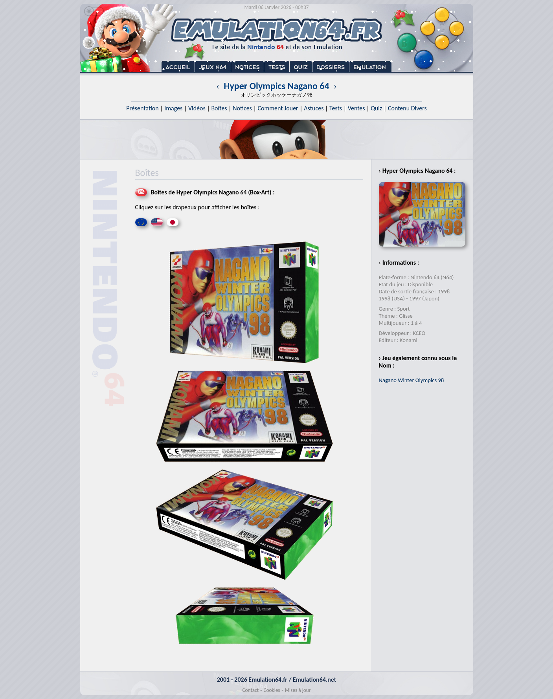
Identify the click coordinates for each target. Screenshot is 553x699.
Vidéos (197, 108)
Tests (335, 108)
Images (173, 108)
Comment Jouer (277, 108)
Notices (242, 108)
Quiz (376, 108)
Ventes (356, 108)
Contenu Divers (407, 108)
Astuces (313, 108)
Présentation (142, 108)
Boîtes (219, 108)
